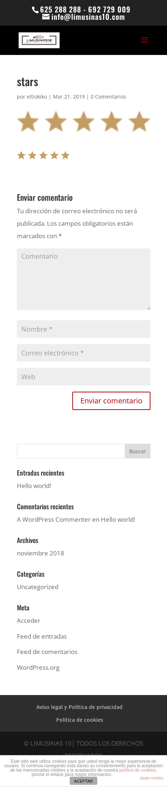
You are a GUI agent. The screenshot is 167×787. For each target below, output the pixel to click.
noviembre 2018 (40, 553)
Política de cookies (79, 719)
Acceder (28, 620)
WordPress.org (38, 667)
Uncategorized (37, 587)
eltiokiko (37, 96)
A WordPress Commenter (54, 519)
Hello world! (34, 485)
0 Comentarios (108, 96)
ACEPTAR (83, 781)
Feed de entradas (42, 636)
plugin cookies (151, 778)
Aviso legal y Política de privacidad (79, 706)
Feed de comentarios (47, 651)
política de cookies (137, 770)
